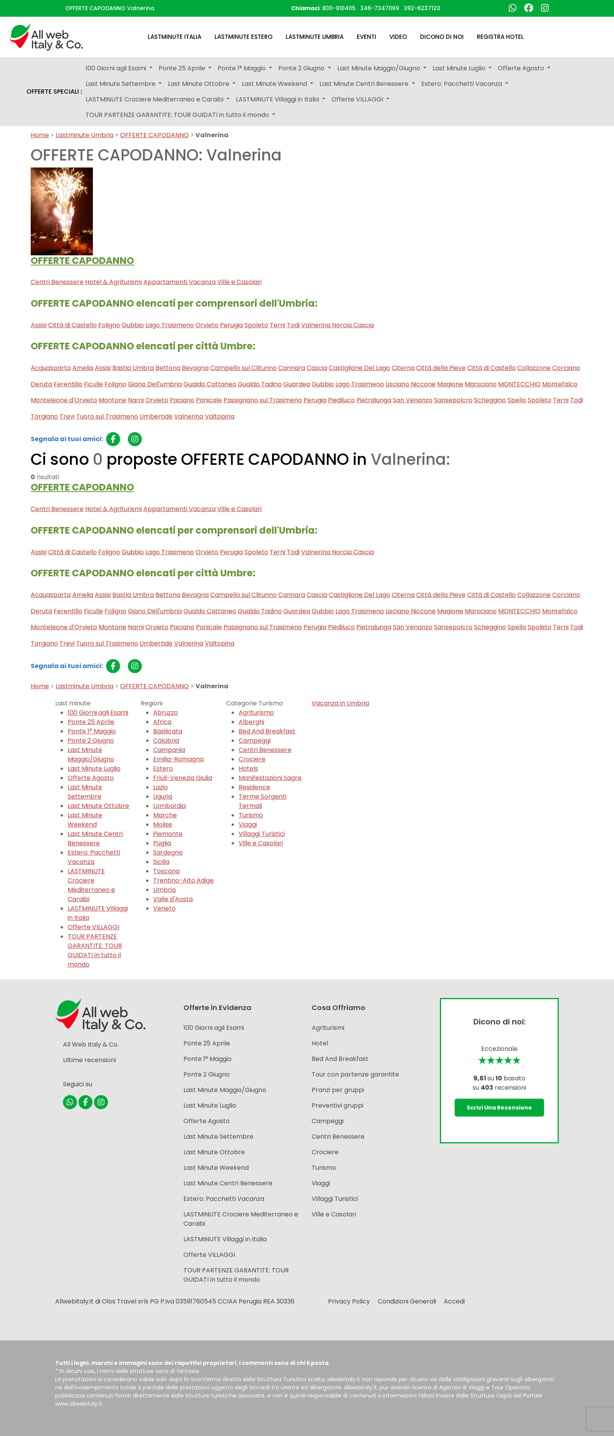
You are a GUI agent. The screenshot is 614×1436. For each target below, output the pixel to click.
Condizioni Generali (407, 1301)
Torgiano (44, 416)
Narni (136, 400)
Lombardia (169, 805)
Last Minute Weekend (85, 820)
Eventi (366, 37)
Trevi (67, 416)
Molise (162, 824)
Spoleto (256, 325)
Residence (254, 787)
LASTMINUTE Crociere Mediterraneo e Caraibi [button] (155, 99)
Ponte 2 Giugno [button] (302, 68)
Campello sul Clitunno (243, 367)
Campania (169, 749)
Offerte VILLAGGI (93, 927)
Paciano (182, 400)
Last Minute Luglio (94, 768)
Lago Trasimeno (169, 325)
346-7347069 (379, 8)
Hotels (248, 768)
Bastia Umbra (133, 367)
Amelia (82, 367)
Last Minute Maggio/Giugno (91, 754)
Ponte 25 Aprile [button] (183, 68)
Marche (165, 815)
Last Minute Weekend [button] (275, 83)
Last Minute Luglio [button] (460, 68)
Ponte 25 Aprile (91, 721)
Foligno (109, 325)
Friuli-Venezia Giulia (182, 777)
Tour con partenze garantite (355, 1074)
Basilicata (167, 731)
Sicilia (161, 861)
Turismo (251, 815)
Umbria (164, 889)
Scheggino (490, 400)
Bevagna (195, 367)
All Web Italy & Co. (91, 1044)
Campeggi (254, 740)
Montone (112, 400)
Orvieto (206, 325)
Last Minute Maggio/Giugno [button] (379, 68)
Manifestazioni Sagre (270, 777)
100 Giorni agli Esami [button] (116, 68)
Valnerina (188, 416)
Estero (163, 768)
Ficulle (93, 384)
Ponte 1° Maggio (92, 731)
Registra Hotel (500, 37)
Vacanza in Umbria (340, 703)
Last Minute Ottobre (98, 805)
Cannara (291, 367)
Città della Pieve (441, 367)
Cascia (317, 367)
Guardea (296, 384)
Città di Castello (72, 325)
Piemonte (168, 833)
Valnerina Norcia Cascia (337, 325)
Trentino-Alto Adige (183, 880)
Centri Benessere (57, 281)
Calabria (166, 740)
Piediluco (341, 400)
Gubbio (133, 325)
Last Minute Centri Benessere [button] (364, 83)
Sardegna (168, 852)
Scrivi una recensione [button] (499, 1107)
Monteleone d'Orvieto (64, 400)
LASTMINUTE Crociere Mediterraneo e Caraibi (91, 885)
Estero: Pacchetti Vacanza (94, 857)
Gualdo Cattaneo (209, 384)
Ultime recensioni (89, 1060)
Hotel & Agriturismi (113, 281)
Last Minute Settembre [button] (121, 83)
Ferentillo (68, 384)
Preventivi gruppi (337, 1105)
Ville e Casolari (239, 281)
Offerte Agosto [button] (522, 68)
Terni (277, 325)
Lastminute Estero (243, 37)
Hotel (320, 1043)
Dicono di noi (442, 37)
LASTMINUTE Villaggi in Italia (225, 1239)
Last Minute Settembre (85, 792)
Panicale (209, 400)
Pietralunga (373, 400)
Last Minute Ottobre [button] (199, 83)
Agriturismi (328, 1027)
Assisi (39, 325)
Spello (517, 400)
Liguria (162, 796)
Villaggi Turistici (262, 833)
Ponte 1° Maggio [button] (242, 68)
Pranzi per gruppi (338, 1089)
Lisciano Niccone (410, 384)
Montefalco (559, 384)
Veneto (164, 908)
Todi (293, 325)
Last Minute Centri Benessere (95, 838)
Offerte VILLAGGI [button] (358, 99)
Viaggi (248, 824)
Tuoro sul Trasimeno (107, 416)
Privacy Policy (349, 1301)
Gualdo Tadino (260, 384)
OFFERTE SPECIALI (54, 92)
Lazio (160, 787)
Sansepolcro (453, 400)
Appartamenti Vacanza (179, 281)
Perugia (231, 325)
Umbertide (156, 416)
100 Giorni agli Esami (98, 712)
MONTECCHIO (519, 384)
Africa (162, 721)
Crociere (252, 759)
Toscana (166, 871)
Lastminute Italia (174, 37)
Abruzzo (165, 712)
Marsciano (481, 384)
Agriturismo (256, 712)
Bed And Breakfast (267, 731)
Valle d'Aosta (173, 899)
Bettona (167, 367)
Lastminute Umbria (315, 37)
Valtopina (219, 416)
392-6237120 (422, 8)
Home (40, 135)
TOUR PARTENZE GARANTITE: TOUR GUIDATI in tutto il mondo (95, 950)
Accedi (454, 1301)
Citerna (403, 367)
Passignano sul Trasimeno (262, 400)
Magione (450, 384)
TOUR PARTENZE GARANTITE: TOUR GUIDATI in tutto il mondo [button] (177, 114)
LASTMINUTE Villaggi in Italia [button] (278, 99)
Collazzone (534, 367)
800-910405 (339, 8)
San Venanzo (413, 400)
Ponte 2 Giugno (91, 740)
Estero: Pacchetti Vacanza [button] (462, 83)
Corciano (566, 367)
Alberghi (251, 721)
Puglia (162, 843)
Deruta (41, 384)
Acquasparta (51, 367)
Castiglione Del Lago (359, 367)
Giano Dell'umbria (155, 384)
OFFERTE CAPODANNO (154, 135)
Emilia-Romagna (178, 759)
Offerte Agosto (91, 777)
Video (398, 37)
